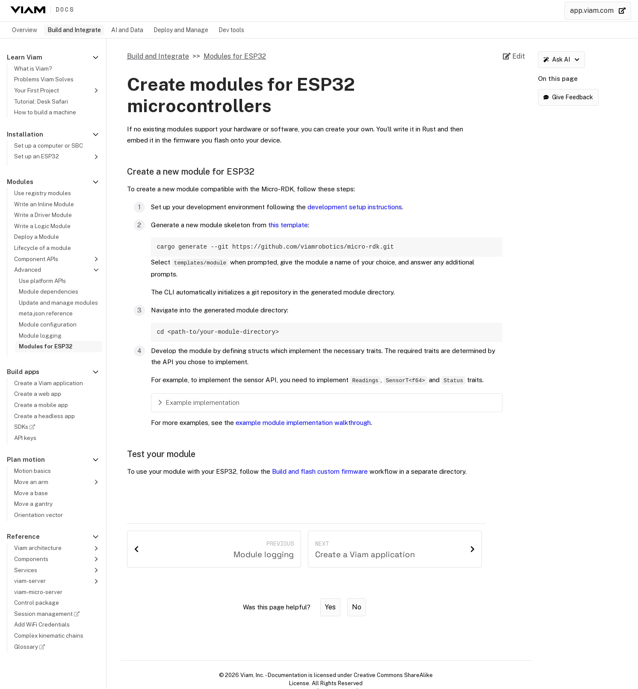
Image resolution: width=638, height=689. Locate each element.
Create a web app (37, 393)
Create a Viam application (48, 383)
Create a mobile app (41, 404)
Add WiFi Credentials (42, 624)
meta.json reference (46, 313)
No (356, 609)
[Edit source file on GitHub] (514, 56)
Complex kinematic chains (48, 635)
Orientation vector (38, 514)
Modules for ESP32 (45, 346)
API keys (25, 437)
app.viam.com (598, 10)
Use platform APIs (42, 280)
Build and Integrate (74, 30)
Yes (330, 609)
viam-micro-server (38, 591)
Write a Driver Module (43, 214)
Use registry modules (42, 193)
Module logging (40, 335)
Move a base (31, 493)
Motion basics (32, 470)
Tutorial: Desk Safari (41, 101)
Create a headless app (44, 416)
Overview (24, 30)
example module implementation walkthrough (303, 424)
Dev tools (231, 30)
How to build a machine (45, 112)
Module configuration (48, 324)
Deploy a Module (36, 236)
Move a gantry (33, 503)
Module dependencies (48, 291)
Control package (36, 602)
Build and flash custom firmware (320, 473)
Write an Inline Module (44, 204)
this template (288, 225)
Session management (48, 613)
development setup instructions (354, 207)
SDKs (26, 426)
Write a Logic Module (42, 226)
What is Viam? (33, 68)
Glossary (30, 646)
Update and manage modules (58, 302)
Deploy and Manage (181, 30)
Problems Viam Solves (44, 79)
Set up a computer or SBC (48, 145)
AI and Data (127, 30)
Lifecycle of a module (42, 247)
